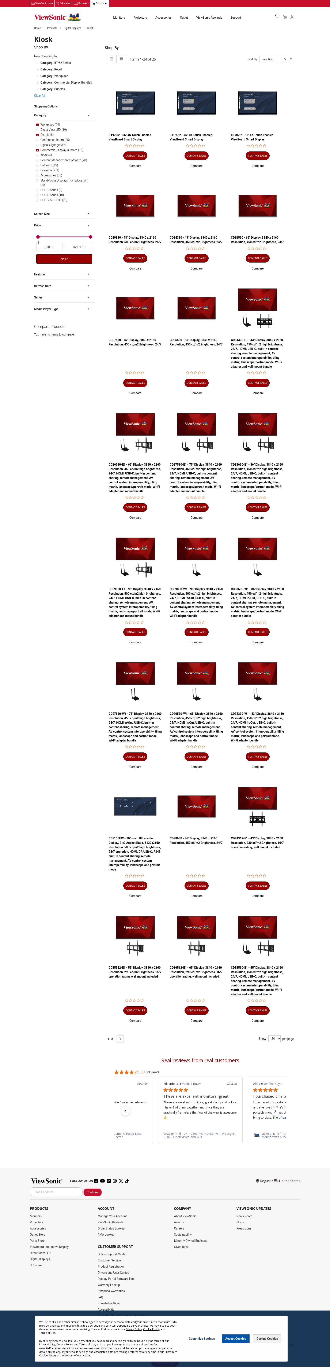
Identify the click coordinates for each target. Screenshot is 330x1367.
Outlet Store (38, 1234)
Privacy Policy (134, 1329)
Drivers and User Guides (113, 1273)
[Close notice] (282, 1338)
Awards (179, 1222)
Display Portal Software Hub (116, 1279)
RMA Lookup (106, 1234)
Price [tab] (37, 225)
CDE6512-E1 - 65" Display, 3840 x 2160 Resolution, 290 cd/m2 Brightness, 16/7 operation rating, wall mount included (196, 972)
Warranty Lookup (109, 1285)
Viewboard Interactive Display (49, 1247)
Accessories (163, 17)
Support (236, 17)
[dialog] (165, 1339)
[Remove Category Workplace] (37, 76)
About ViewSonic (185, 1216)
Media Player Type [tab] (46, 309)
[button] (135, 166)
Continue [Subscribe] (93, 1192)
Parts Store (37, 1241)
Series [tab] (38, 297)
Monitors (119, 17)
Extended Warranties (111, 1291)
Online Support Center (112, 1254)
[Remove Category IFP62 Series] (37, 63)
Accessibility (106, 1309)
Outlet (184, 17)
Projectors (140, 17)
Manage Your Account (112, 1216)
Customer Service (109, 1260)
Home (38, 28)
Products (52, 28)
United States (287, 1181)
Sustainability (182, 1234)
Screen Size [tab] (42, 214)
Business (83, 3)
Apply (64, 259)
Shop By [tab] (112, 48)
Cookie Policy (151, 1329)
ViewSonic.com (44, 3)
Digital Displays (73, 28)
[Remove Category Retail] (37, 69)
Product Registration (111, 1266)
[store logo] (57, 17)
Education (65, 3)
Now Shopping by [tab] (45, 56)
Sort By (252, 59)
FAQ (100, 1297)
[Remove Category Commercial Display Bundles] (37, 82)
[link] (200, 1135)
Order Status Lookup (111, 1228)
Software (36, 1265)
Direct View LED (40, 1253)
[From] (49, 247)
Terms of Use (47, 1333)
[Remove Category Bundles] (37, 89)
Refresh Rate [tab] (42, 286)
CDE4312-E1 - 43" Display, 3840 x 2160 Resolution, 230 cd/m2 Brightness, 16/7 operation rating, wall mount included (257, 843)
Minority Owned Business (190, 1241)
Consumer (101, 3)
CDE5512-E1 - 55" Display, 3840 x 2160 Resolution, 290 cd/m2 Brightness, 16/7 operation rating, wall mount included (135, 972)
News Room (244, 1216)
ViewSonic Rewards (209, 17)
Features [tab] (40, 274)
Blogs (240, 1222)
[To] (79, 247)
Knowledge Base (109, 1303)
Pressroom (243, 1228)
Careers (179, 1228)
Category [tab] (40, 115)
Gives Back (181, 1247)
